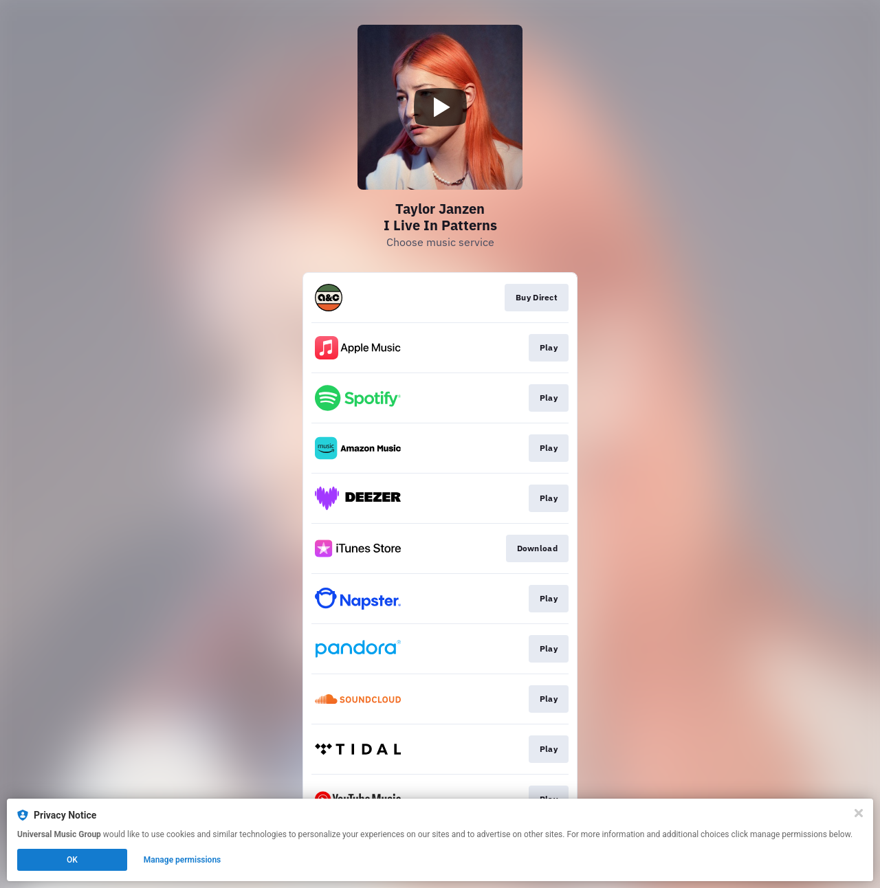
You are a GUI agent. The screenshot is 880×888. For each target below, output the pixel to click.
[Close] (859, 813)
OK (72, 860)
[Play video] (440, 107)
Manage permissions (182, 860)
